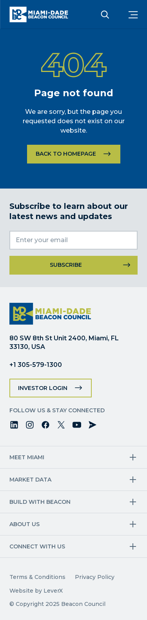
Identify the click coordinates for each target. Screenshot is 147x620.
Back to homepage (66, 153)
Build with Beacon (40, 501)
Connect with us (37, 546)
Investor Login (42, 388)
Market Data (30, 479)
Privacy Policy (94, 576)
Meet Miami (26, 457)
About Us (24, 524)
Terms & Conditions (37, 576)
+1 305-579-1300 (35, 364)
